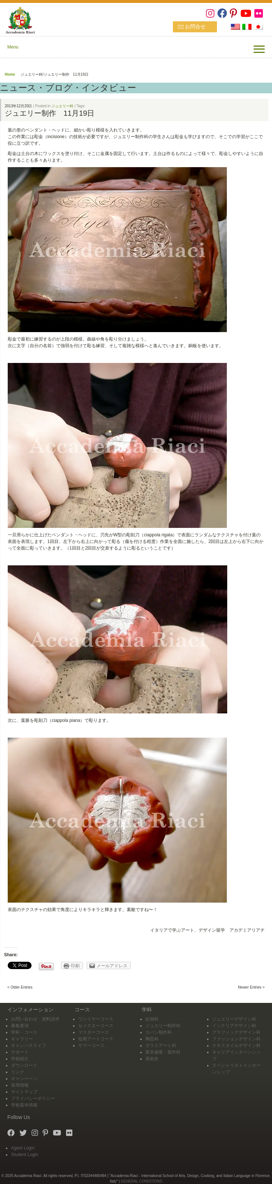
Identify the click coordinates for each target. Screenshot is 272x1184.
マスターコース (93, 1032)
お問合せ (195, 26)
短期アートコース (95, 1038)
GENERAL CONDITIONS (141, 1181)
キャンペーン (24, 1078)
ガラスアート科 (160, 1045)
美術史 (152, 1058)
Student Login (24, 1154)
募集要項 (20, 1025)
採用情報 (20, 1085)
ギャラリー (22, 1038)
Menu (12, 47)
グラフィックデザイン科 (236, 1032)
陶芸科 (152, 1038)
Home (10, 74)
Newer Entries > (251, 987)
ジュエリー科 (62, 106)
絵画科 (152, 1019)
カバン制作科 (158, 1032)
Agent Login (23, 1148)
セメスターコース (95, 1025)
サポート (20, 1052)
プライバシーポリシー (33, 1098)
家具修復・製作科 (163, 1052)
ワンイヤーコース (95, 1019)
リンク (17, 1072)
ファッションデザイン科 (236, 1038)
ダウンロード (24, 1065)
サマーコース (91, 1045)
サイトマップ (24, 1091)
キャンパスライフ (28, 1045)
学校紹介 (20, 1058)
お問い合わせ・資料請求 (35, 1019)
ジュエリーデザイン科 (234, 1019)
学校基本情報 (24, 1105)
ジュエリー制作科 (163, 1025)
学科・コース (24, 1032)
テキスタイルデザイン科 (236, 1045)
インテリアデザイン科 (234, 1025)
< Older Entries (19, 987)
